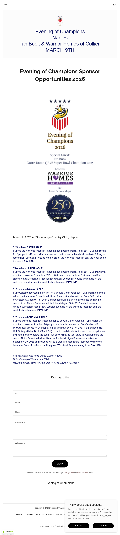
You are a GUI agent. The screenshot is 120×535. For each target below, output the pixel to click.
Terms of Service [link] (83, 473)
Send (60, 464)
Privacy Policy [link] (69, 473)
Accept (103, 526)
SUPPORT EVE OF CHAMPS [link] (39, 514)
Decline (79, 526)
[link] (114, 5)
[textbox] (60, 393)
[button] (5, 5)
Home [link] (19, 514)
